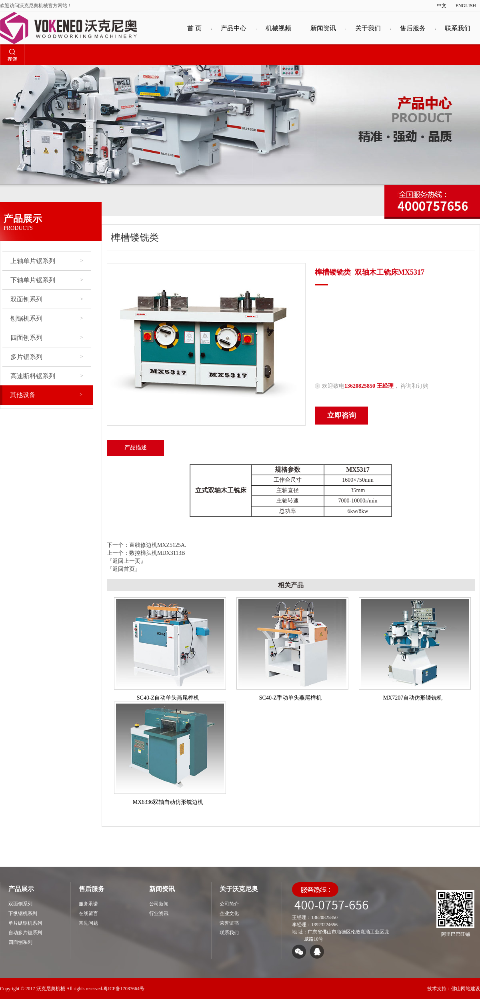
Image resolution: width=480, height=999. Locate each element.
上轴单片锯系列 (46, 260)
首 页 (194, 28)
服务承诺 (88, 904)
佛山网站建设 (465, 988)
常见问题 (88, 923)
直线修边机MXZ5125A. (157, 545)
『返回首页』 (123, 569)
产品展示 (21, 888)
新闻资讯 (323, 28)
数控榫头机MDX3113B (157, 553)
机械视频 (278, 28)
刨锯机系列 (46, 318)
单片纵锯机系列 (25, 923)
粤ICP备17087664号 (123, 988)
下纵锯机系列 (22, 913)
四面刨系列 (46, 337)
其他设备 (46, 394)
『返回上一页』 (126, 561)
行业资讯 (158, 913)
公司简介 (229, 904)
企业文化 (229, 913)
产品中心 (233, 28)
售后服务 (413, 28)
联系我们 (457, 28)
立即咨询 (341, 415)
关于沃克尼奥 (239, 888)
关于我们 (368, 28)
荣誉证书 (229, 923)
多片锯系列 (46, 356)
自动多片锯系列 (25, 932)
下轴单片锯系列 (46, 280)
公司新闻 (158, 904)
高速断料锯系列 (46, 376)
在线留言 (88, 913)
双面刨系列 (46, 299)
